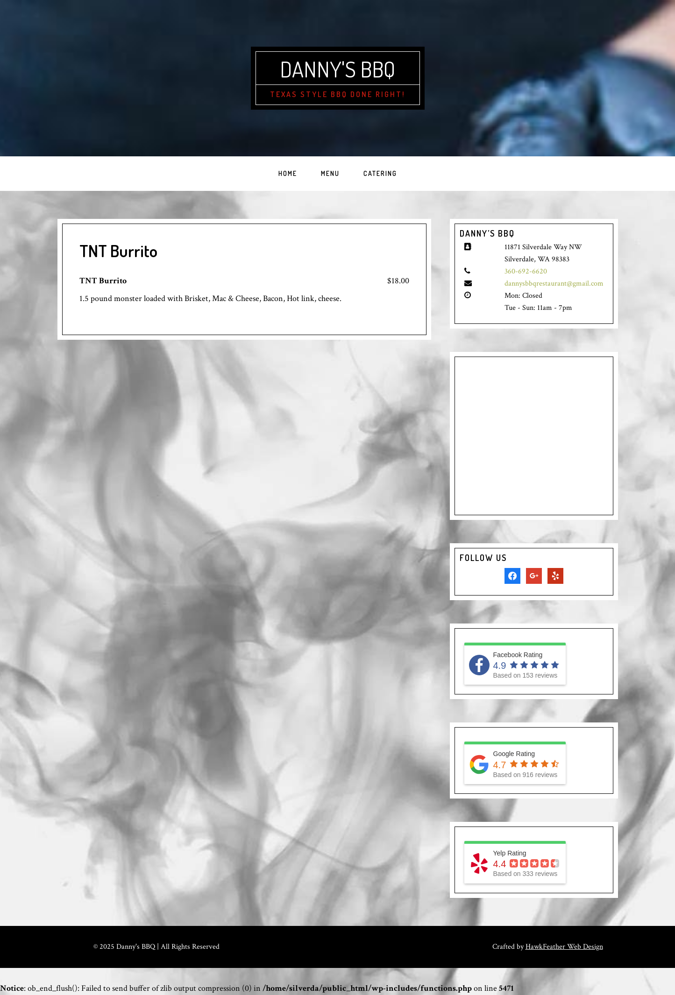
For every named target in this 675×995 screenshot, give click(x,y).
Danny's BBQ (337, 69)
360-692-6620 (525, 271)
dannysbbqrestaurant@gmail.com (554, 283)
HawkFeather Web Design (564, 947)
